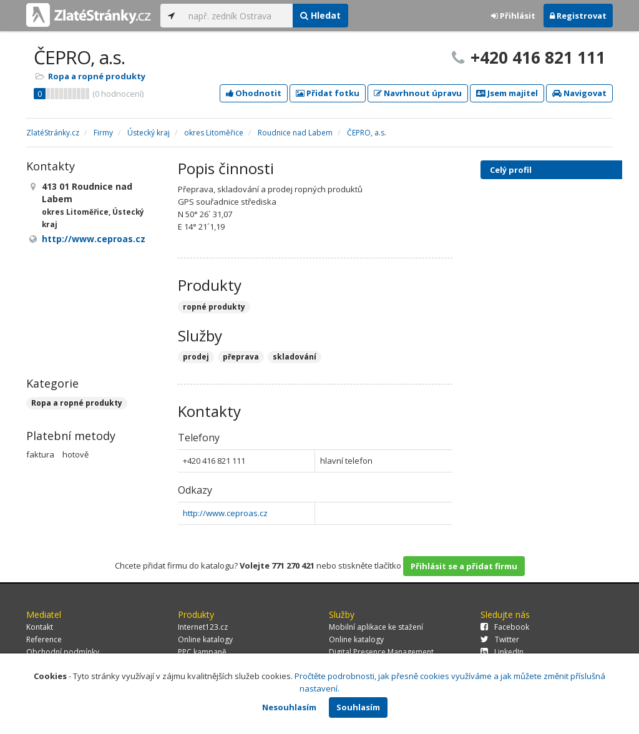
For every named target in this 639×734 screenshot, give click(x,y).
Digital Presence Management (381, 652)
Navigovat (579, 93)
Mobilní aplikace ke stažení (376, 627)
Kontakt (39, 627)
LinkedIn (502, 652)
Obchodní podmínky (62, 652)
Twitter (499, 639)
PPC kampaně (202, 652)
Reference (44, 639)
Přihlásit (513, 15)
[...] (237, 15)
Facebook (504, 627)
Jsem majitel (507, 93)
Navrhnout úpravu (418, 93)
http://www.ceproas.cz (225, 513)
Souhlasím (358, 707)
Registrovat (578, 15)
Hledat (320, 15)
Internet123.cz (203, 627)
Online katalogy (205, 639)
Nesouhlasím (289, 707)
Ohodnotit (253, 93)
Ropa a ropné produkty (96, 76)
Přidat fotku (327, 93)
